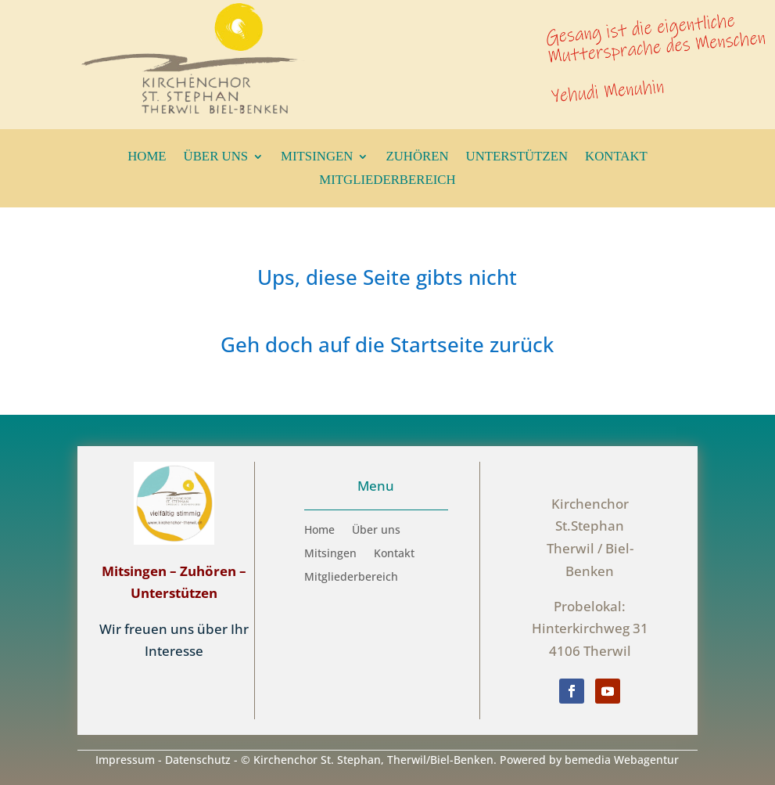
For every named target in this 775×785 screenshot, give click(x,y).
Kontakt (616, 157)
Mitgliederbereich (387, 181)
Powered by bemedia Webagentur (589, 759)
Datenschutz (198, 759)
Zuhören (417, 157)
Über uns (216, 157)
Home (146, 157)
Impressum (125, 759)
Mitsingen (317, 157)
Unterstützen (517, 157)
